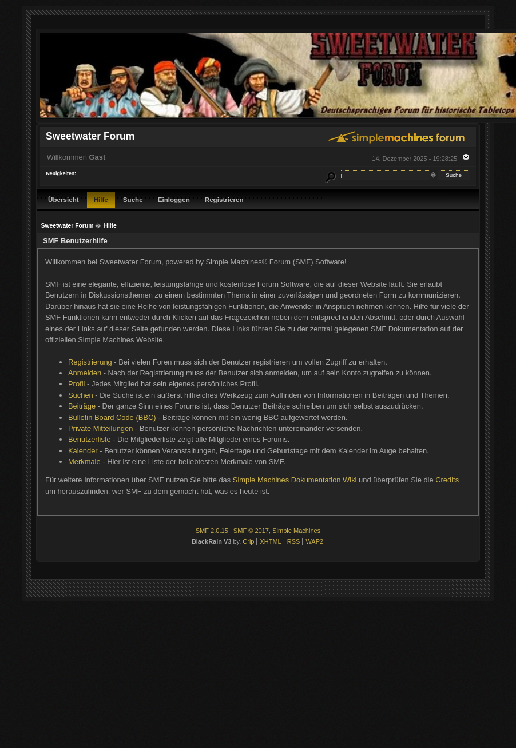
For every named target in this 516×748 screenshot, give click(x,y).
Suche (133, 199)
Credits (447, 480)
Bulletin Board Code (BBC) (112, 417)
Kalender (83, 450)
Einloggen (174, 199)
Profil (76, 383)
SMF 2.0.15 (212, 530)
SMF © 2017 (251, 530)
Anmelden (84, 373)
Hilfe (101, 199)
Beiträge (82, 406)
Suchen (80, 395)
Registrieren (224, 199)
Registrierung (90, 362)
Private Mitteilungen (100, 428)
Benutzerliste (89, 439)
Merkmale (84, 461)
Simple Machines (296, 530)
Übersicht (63, 199)
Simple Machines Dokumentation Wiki (295, 480)
